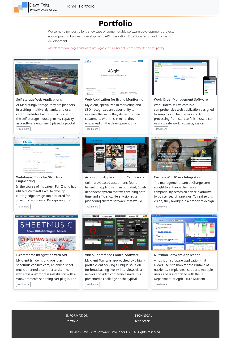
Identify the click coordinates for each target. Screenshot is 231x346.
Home (70, 6)
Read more (23, 128)
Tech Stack (142, 321)
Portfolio (86, 6)
